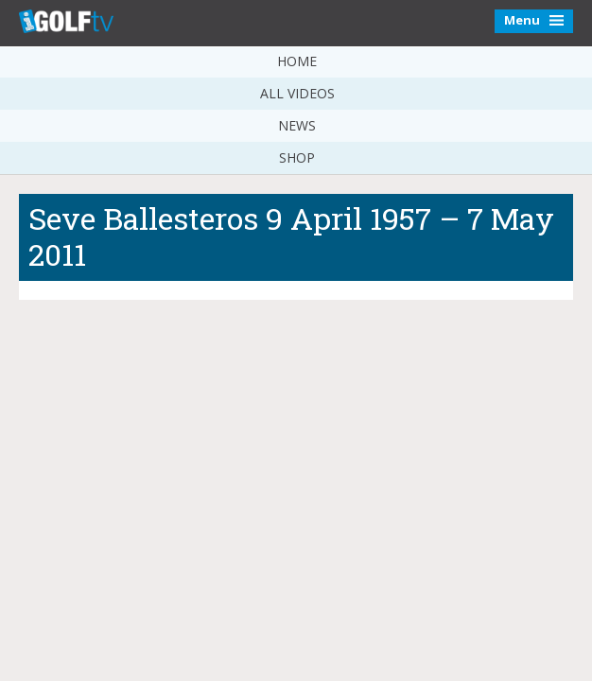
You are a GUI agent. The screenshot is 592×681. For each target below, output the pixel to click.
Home (297, 61)
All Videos (297, 93)
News (297, 125)
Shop (297, 157)
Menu (534, 19)
